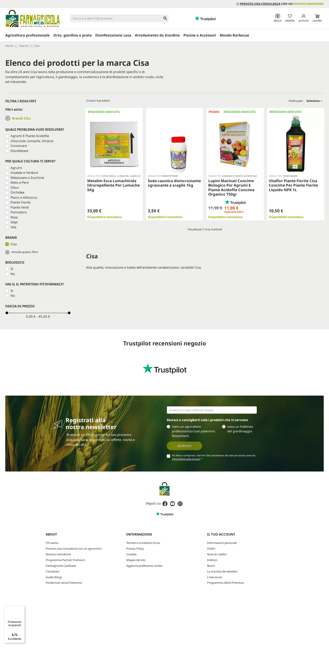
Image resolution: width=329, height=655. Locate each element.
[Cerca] (119, 18)
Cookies (131, 554)
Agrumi (16, 167)
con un (280, 4)
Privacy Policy (135, 548)
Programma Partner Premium (65, 560)
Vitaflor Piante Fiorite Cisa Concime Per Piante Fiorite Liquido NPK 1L (293, 185)
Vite (13, 227)
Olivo (15, 187)
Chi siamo (52, 543)
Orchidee (17, 192)
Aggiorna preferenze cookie (144, 566)
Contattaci (52, 571)
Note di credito (217, 554)
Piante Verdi (20, 207)
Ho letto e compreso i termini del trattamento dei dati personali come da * (213, 457)
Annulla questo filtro (21, 252)
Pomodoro (19, 212)
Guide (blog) (54, 577)
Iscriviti (184, 446)
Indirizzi (212, 560)
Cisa (14, 244)
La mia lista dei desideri (222, 571)
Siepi (14, 222)
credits (12, 648)
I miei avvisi (214, 577)
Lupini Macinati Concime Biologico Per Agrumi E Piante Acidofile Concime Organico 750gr (231, 187)
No (13, 274)
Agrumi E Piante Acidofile (30, 136)
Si (12, 268)
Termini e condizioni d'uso (143, 543)
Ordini (211, 548)
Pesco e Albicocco (24, 197)
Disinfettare (19, 151)
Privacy (169, 605)
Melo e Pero (20, 182)
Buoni (211, 566)
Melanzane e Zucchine (27, 177)
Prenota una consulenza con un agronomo (74, 548)
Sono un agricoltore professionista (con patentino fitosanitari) (193, 431)
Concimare (19, 145)
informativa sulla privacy (186, 459)
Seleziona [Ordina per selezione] (314, 101)
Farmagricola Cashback (61, 566)
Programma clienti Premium (225, 583)
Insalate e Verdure (24, 172)
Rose (14, 217)
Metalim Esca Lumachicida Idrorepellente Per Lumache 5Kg (113, 185)
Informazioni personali (222, 543)
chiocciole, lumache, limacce (32, 141)
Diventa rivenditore (58, 554)
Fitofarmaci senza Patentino (64, 583)
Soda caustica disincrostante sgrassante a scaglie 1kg (174, 183)
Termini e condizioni (188, 605)
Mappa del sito (136, 560)
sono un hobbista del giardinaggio (240, 428)
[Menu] (22, 608)
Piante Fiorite (21, 202)
